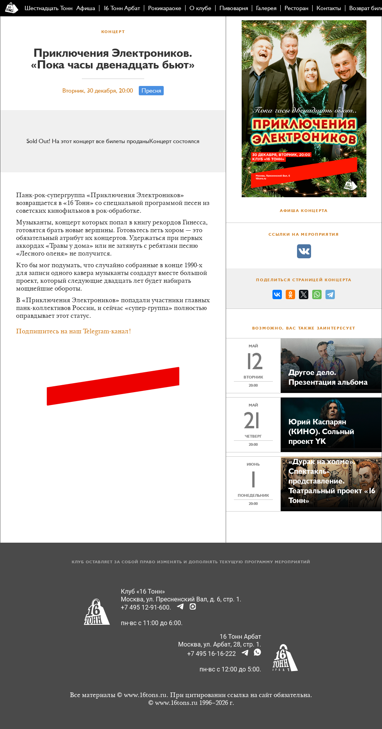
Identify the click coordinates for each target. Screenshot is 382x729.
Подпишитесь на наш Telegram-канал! (73, 332)
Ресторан (296, 8)
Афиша (85, 8)
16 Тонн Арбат (121, 8)
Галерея (266, 8)
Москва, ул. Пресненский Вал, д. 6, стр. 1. (181, 599)
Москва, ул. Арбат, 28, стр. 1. (219, 644)
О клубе (200, 8)
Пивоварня (233, 8)
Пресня (151, 91)
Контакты (329, 8)
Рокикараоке (164, 8)
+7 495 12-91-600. (146, 607)
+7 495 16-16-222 (211, 653)
